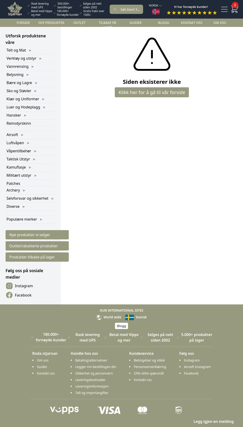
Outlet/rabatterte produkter (33, 245)
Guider (135, 22)
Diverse (13, 206)
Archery (13, 190)
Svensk (136, 317)
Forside (23, 22)
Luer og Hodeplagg (23, 107)
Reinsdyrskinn (19, 123)
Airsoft (12, 134)
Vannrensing (18, 66)
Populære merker (22, 219)
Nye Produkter (51, 22)
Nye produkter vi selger (29, 234)
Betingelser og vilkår (149, 360)
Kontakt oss (191, 22)
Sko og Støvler (19, 90)
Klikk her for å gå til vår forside (151, 92)
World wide (108, 317)
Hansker (14, 115)
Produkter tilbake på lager (32, 257)
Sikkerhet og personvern (94, 373)
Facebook (19, 295)
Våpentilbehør (19, 150)
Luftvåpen (15, 142)
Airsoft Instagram (197, 367)
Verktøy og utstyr (21, 58)
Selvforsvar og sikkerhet (27, 198)
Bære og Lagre (19, 82)
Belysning (15, 74)
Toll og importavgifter (91, 393)
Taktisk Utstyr (18, 159)
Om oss (219, 22)
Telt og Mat (16, 50)
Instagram (19, 286)
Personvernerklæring (150, 367)
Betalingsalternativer (91, 360)
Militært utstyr (19, 175)
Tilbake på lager (107, 24)
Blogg (163, 22)
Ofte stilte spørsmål (149, 373)
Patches (13, 183)
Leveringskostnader (90, 380)
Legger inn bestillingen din (95, 367)
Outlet (79, 22)
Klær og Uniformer (23, 98)
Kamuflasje (16, 167)
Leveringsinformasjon (91, 386)
